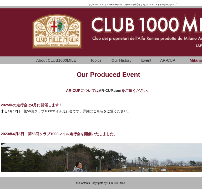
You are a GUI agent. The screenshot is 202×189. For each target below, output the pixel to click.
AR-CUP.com (110, 90)
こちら (98, 111)
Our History (122, 60)
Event (146, 60)
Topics (96, 60)
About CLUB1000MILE (56, 60)
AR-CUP (167, 60)
